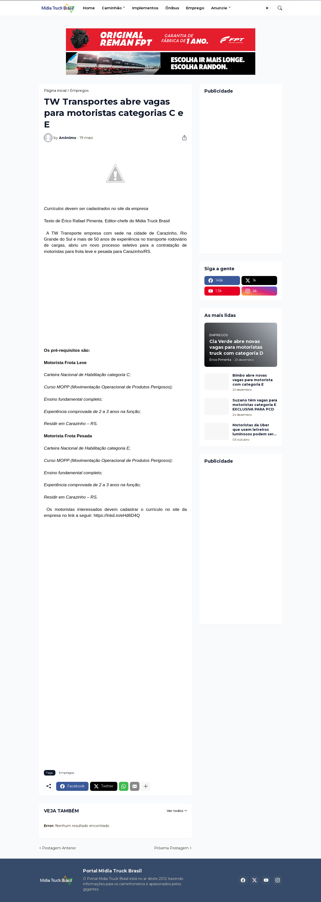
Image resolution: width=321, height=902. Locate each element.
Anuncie (219, 8)
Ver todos (175, 811)
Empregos (79, 90)
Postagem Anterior (59, 848)
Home (89, 8)
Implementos (145, 8)
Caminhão (112, 8)
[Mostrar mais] (145, 786)
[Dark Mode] (269, 8)
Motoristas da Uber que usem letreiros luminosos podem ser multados (253, 430)
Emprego (195, 8)
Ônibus (172, 8)
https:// (100, 515)
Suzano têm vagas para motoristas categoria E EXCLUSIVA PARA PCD (254, 404)
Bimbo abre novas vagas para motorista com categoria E (252, 380)
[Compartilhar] (182, 137)
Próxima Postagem (171, 848)
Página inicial (55, 90)
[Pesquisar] (278, 8)
